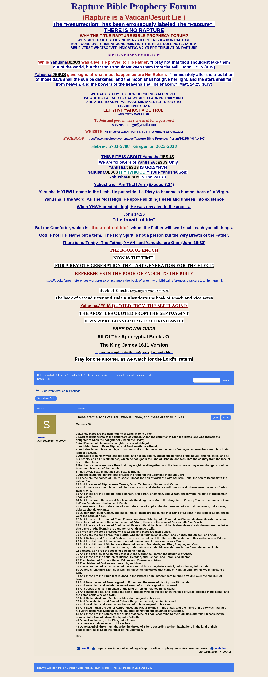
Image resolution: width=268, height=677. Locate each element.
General (71, 375)
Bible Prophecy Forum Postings (93, 375)
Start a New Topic (46, 398)
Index (61, 375)
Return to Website (46, 375)
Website (220, 648)
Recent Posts (43, 379)
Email (85, 648)
